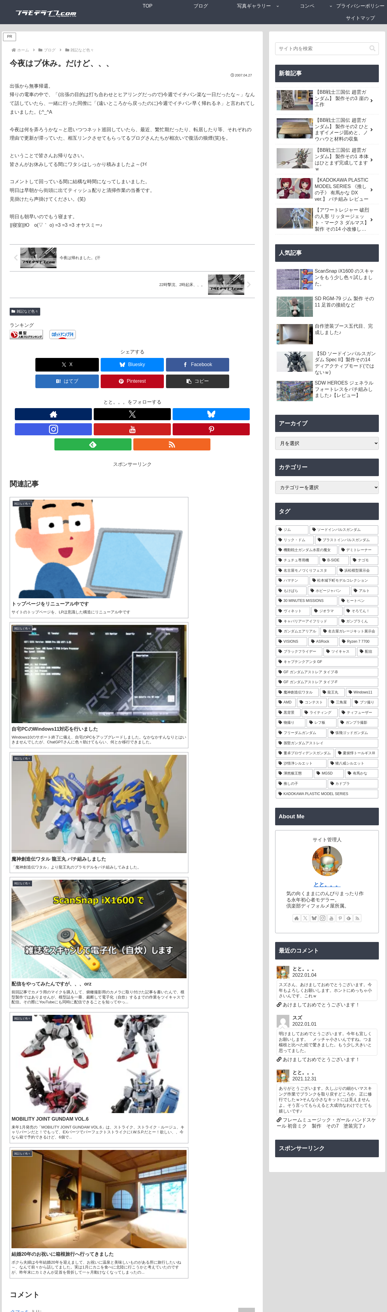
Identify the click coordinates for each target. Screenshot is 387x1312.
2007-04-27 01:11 (25, 663)
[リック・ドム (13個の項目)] (295, 540)
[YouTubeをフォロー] (139, 397)
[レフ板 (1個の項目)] (322, 722)
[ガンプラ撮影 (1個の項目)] (358, 722)
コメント (22, 1121)
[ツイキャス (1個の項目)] (340, 651)
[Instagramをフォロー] (125, 397)
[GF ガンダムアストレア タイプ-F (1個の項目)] (327, 682)
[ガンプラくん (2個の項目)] (359, 621)
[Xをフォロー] (98, 397)
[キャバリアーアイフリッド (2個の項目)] (306, 621)
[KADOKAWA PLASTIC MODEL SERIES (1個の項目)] (327, 794)
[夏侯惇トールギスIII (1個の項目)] (357, 753)
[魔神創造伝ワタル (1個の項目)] (297, 692)
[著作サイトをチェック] (84, 397)
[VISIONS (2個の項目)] (291, 641)
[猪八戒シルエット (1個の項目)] (353, 763)
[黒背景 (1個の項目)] (288, 712)
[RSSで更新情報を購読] (181, 397)
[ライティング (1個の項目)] (320, 712)
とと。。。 (327, 885)
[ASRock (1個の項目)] (323, 641)
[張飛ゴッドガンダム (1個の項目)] (353, 733)
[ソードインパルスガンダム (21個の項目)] (344, 529)
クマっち (19, 655)
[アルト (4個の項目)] (365, 591)
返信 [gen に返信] (244, 975)
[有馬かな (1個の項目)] (362, 773)
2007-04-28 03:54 (25, 1000)
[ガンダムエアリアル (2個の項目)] (297, 631)
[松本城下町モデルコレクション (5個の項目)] (344, 580)
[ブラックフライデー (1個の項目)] (299, 651)
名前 (14, 1193)
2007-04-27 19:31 (25, 832)
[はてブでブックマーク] (153, 365)
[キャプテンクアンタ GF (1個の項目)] (327, 662)
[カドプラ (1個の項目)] (353, 783)
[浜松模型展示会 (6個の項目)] (358, 570)
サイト (17, 1236)
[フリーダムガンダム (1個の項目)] (301, 733)
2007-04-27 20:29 (25, 890)
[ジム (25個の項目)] (292, 529)
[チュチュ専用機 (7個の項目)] (297, 560)
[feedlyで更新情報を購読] (167, 397)
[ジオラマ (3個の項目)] (327, 611)
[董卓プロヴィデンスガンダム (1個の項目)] (305, 753)
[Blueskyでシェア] (70, 365)
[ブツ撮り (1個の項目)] (365, 702)
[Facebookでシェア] (112, 365)
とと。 (17, 992)
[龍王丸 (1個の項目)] (332, 692)
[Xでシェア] (29, 365)
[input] (327, 48)
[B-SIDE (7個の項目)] (334, 560)
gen (14, 882)
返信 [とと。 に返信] (244, 807)
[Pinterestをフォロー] (153, 397)
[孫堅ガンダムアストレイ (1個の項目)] (327, 743)
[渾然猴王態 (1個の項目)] (294, 773)
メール (17, 1215)
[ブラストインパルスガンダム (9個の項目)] (347, 540)
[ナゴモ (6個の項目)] (364, 560)
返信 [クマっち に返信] (244, 722)
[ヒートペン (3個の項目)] (358, 601)
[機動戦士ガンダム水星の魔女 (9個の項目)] (306, 550)
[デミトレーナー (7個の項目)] (359, 550)
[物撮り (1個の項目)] (291, 722)
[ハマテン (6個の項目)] (292, 580)
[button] (235, 365)
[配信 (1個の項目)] (368, 651)
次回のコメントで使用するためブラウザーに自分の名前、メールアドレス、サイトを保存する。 (121, 1258)
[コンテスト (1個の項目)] (312, 702)
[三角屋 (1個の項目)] (339, 702)
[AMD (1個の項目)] (286, 702)
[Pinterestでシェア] (194, 365)
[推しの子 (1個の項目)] (301, 783)
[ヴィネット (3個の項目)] (293, 611)
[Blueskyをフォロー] (112, 397)
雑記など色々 (24, 311)
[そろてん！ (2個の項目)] (361, 611)
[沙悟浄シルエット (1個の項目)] (301, 763)
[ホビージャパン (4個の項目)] (329, 591)
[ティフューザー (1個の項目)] (359, 712)
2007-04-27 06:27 (25, 747)
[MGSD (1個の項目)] (329, 773)
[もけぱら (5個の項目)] (291, 591)
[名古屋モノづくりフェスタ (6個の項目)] (306, 570)
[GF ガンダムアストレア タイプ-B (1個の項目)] (327, 672)
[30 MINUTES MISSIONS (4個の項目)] (306, 601)
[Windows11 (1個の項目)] (362, 692)
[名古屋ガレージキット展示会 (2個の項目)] (349, 631)
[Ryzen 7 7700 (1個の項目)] (358, 641)
